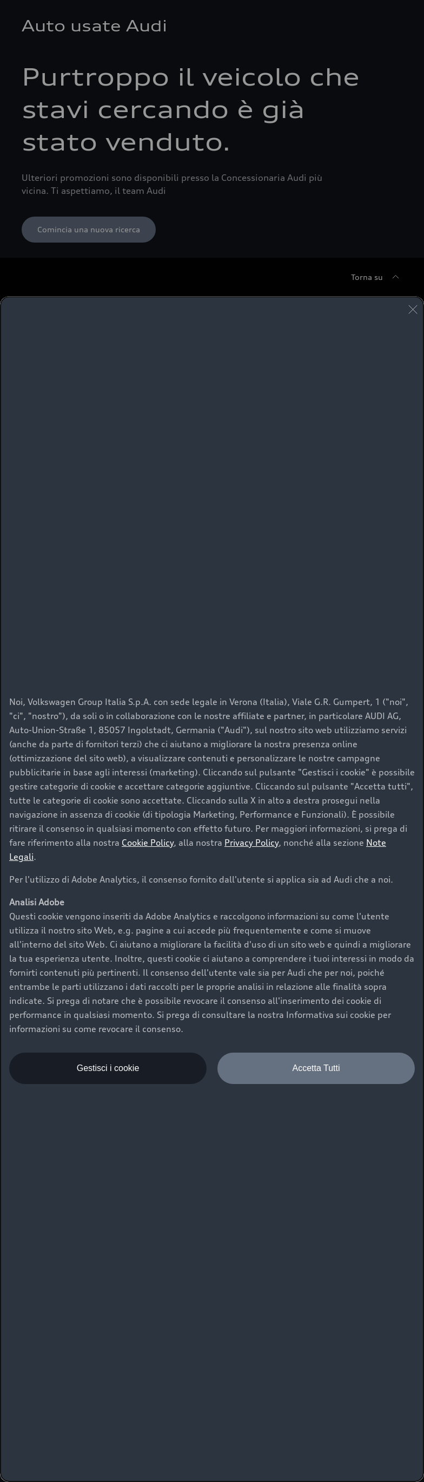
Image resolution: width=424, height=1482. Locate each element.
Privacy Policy (251, 842)
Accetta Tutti (316, 1068)
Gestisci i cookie (108, 1068)
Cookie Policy (148, 842)
